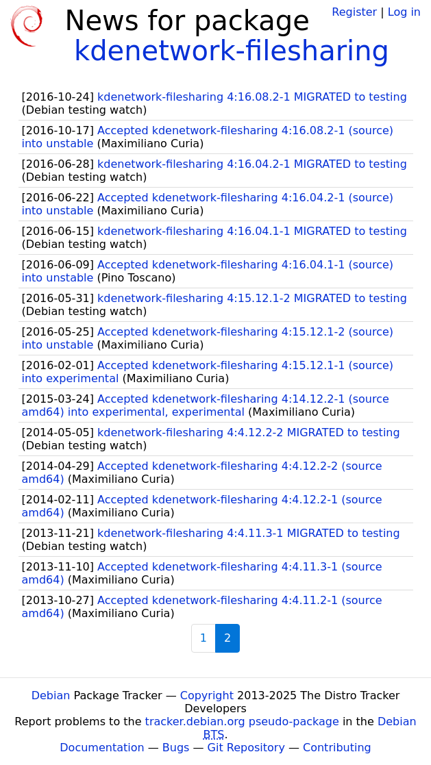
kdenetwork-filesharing (231, 50)
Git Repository (246, 747)
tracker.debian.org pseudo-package (242, 721)
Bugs (176, 747)
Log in (404, 11)
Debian (51, 695)
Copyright (207, 695)
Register (354, 11)
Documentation (102, 747)
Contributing (337, 747)
